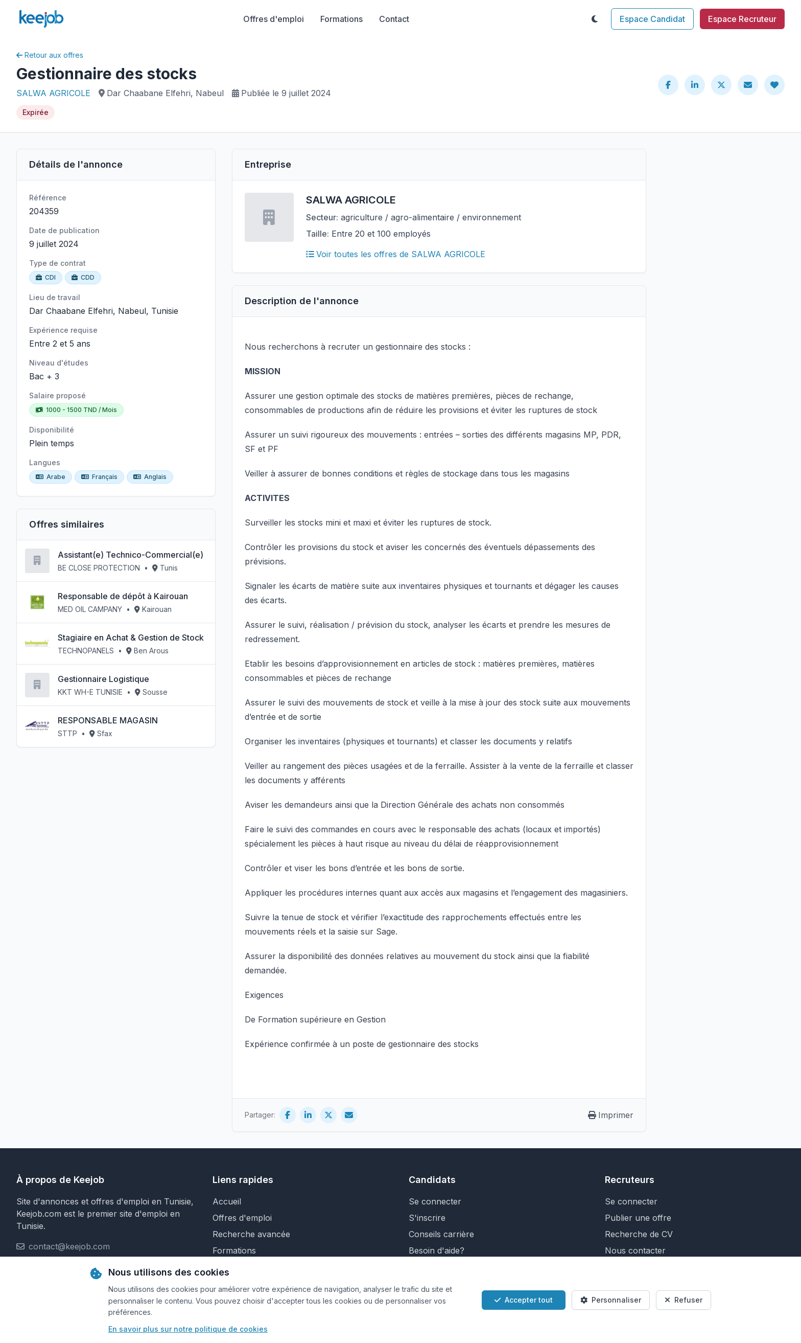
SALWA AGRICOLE (53, 93)
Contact (394, 19)
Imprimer (610, 1115)
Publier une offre (638, 1218)
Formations (341, 19)
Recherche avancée (251, 1234)
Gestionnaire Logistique (103, 679)
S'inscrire (427, 1218)
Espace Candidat (652, 19)
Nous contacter (635, 1250)
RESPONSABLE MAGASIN (108, 720)
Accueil (227, 1201)
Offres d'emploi (273, 19)
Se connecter (435, 1201)
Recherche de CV (639, 1234)
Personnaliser (610, 1299)
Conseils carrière (441, 1234)
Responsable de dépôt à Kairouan (123, 596)
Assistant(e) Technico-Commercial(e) (130, 555)
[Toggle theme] (594, 19)
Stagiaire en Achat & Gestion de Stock (131, 637)
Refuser (683, 1299)
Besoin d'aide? (436, 1250)
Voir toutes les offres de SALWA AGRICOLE (395, 254)
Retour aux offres (49, 55)
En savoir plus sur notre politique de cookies (188, 1329)
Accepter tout (523, 1299)
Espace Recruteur (742, 19)
